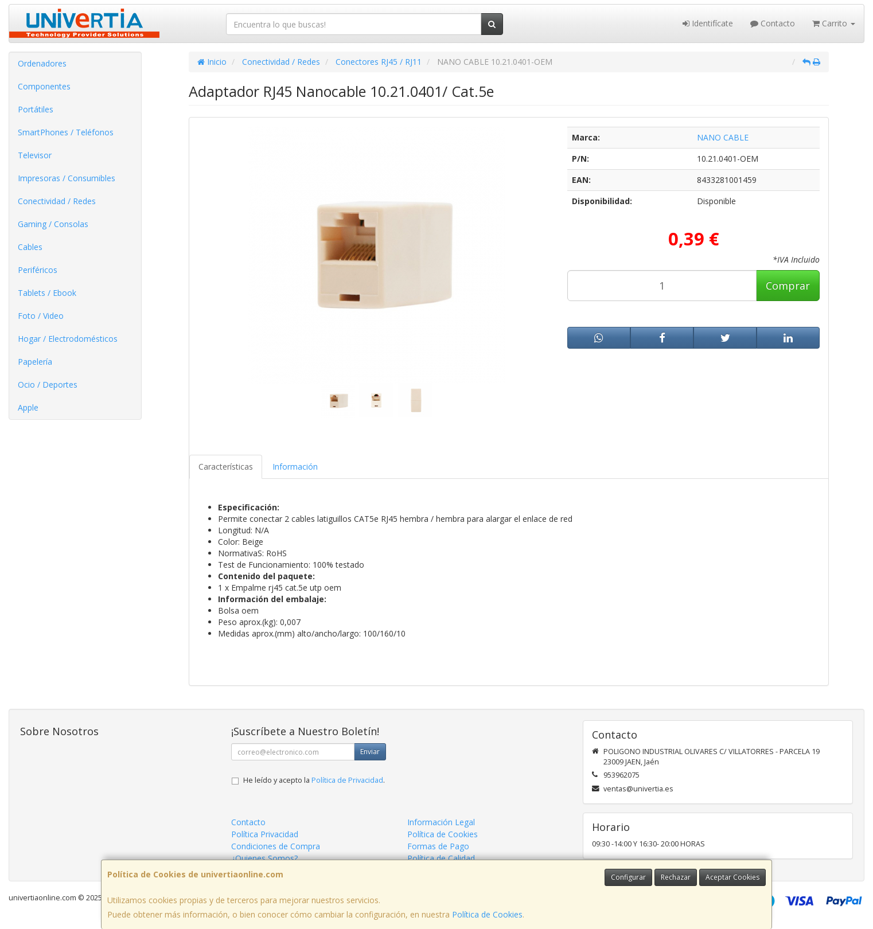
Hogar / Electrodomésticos (68, 338)
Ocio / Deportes (47, 384)
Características (225, 466)
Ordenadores (42, 63)
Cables (30, 246)
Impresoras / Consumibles (66, 178)
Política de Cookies (487, 914)
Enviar (370, 751)
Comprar (788, 285)
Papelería (35, 361)
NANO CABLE (723, 137)
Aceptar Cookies (732, 877)
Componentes (44, 86)
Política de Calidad (441, 858)
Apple (28, 407)
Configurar (628, 877)
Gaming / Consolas (53, 223)
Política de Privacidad (347, 780)
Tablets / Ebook (47, 292)
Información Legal (441, 822)
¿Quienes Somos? (264, 858)
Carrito (833, 23)
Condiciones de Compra (275, 846)
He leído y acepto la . (314, 780)
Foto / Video (41, 315)
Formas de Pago (438, 846)
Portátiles (35, 109)
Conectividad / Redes (57, 201)
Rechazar (676, 877)
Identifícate (708, 23)
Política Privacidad (264, 834)
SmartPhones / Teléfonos (66, 132)
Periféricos (37, 269)
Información (295, 466)
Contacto (772, 23)
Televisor (35, 155)
